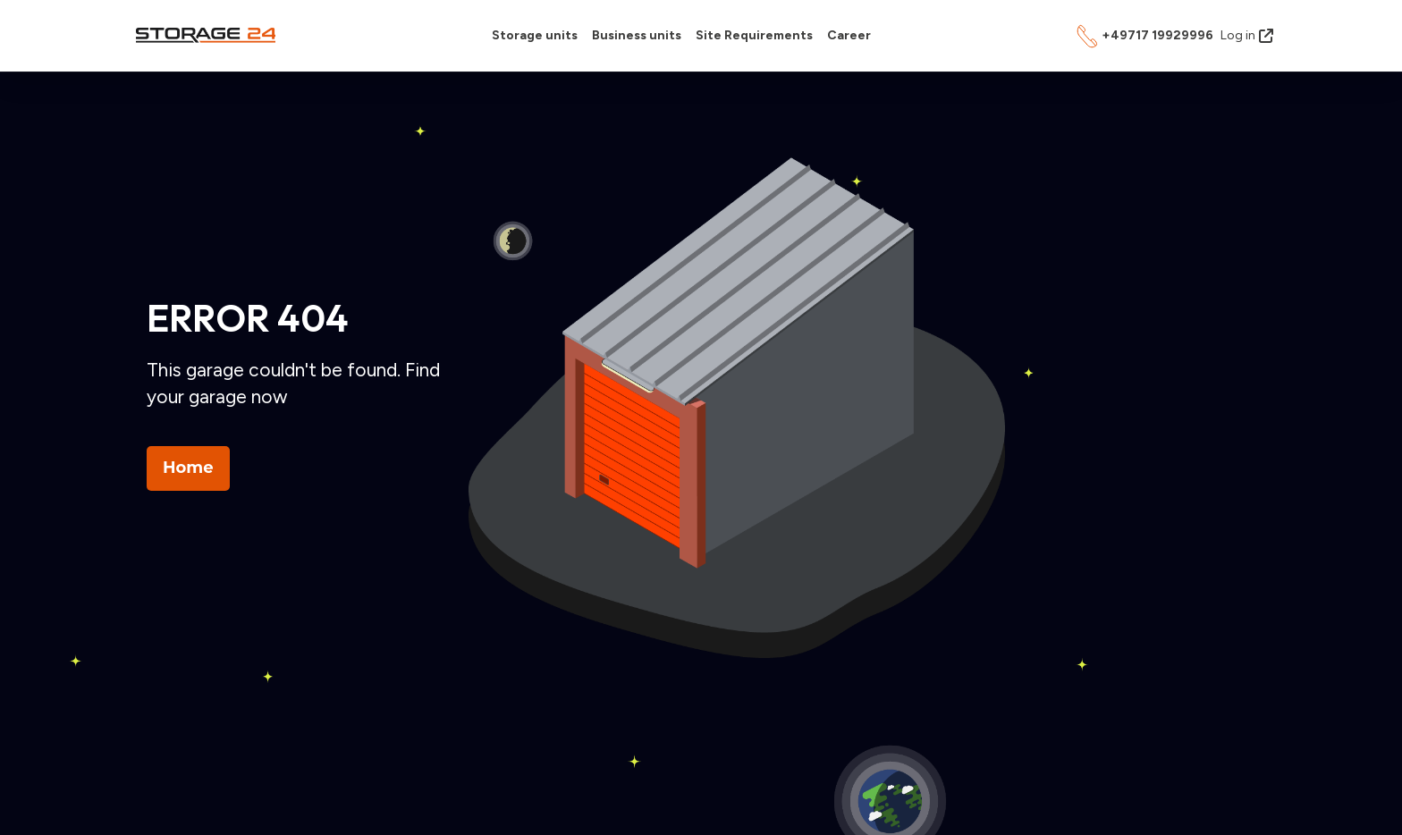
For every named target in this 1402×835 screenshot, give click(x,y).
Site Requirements (754, 35)
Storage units (535, 35)
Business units (636, 35)
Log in (1246, 35)
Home (188, 467)
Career (849, 35)
